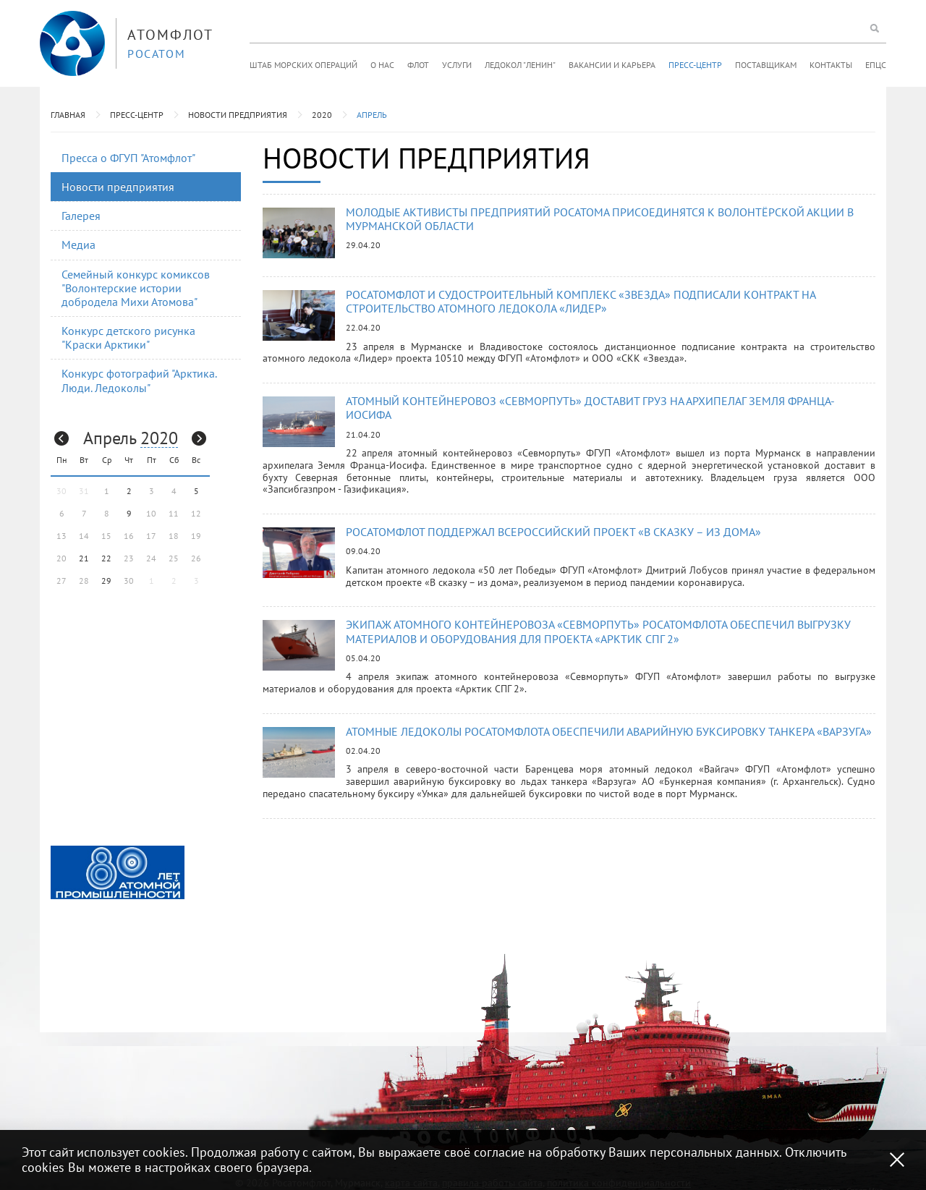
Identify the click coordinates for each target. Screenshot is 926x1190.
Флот (418, 64)
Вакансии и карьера (612, 64)
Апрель (372, 114)
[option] (117, 872)
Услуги (457, 64)
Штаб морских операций (303, 64)
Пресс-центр (695, 64)
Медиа (78, 244)
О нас (382, 64)
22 (106, 558)
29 (106, 580)
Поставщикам (766, 64)
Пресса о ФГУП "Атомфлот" (128, 157)
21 (84, 558)
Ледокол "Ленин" (520, 64)
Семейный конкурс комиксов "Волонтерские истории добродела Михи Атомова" (135, 288)
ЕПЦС (875, 64)
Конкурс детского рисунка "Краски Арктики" (128, 337)
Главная (68, 114)
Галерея (81, 215)
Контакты (831, 64)
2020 (322, 114)
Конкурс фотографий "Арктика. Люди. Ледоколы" (139, 380)
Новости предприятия (237, 114)
